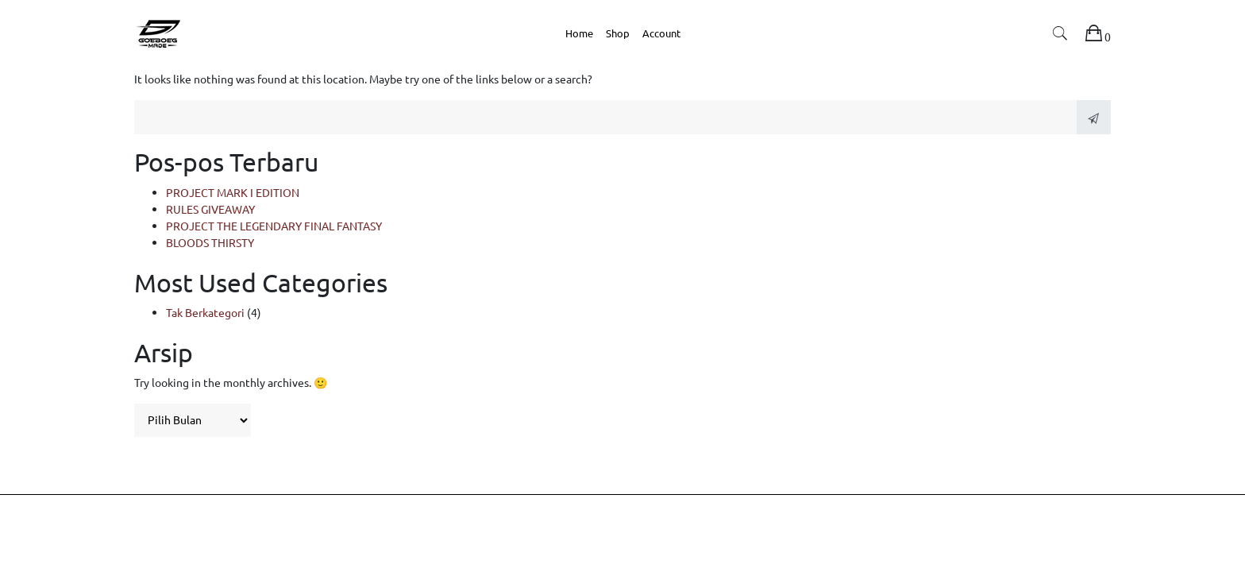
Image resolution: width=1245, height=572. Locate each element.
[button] (1060, 36)
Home (579, 33)
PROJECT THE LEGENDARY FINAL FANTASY (274, 225)
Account (661, 33)
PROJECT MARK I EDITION (232, 192)
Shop (618, 33)
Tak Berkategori (205, 312)
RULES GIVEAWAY (210, 209)
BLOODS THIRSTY (210, 242)
